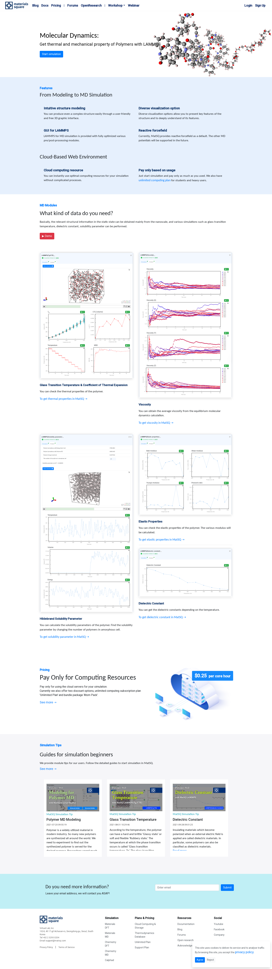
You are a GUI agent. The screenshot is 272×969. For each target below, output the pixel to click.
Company (219, 934)
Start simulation (51, 54)
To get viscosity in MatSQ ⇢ (156, 423)
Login (248, 5)
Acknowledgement (187, 945)
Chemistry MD (110, 953)
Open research (185, 940)
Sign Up (260, 5)
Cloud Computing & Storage (145, 926)
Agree (200, 959)
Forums (72, 5)
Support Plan (142, 947)
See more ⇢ (48, 702)
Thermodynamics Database (144, 935)
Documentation (185, 924)
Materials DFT (110, 926)
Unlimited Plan (143, 942)
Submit (227, 887)
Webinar (133, 5)
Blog (35, 5)
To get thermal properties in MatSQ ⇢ (63, 399)
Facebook (219, 929)
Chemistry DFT (110, 944)
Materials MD (110, 935)
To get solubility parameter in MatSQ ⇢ (64, 637)
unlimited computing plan (155, 180)
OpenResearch (91, 5)
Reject (210, 959)
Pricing (56, 5)
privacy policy (244, 952)
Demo (47, 236)
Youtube (218, 924)
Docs (44, 5)
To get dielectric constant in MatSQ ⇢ (162, 617)
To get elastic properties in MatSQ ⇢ (161, 539)
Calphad (109, 960)
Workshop (115, 5)
